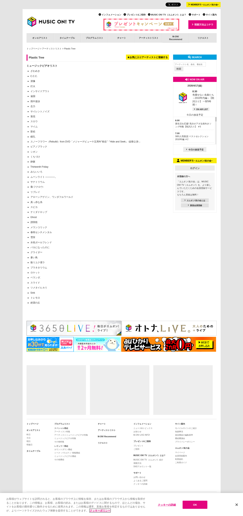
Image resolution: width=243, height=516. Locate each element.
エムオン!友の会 (182, 448)
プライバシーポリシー (185, 442)
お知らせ (137, 431)
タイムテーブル (67, 38)
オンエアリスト (40, 38)
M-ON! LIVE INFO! (141, 435)
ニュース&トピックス (143, 428)
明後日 (29, 445)
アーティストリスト (148, 38)
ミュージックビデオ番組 (65, 456)
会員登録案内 (181, 456)
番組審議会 (180, 438)
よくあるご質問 (140, 480)
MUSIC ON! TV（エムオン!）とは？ (168, 14)
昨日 (28, 434)
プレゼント (138, 446)
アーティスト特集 (62, 431)
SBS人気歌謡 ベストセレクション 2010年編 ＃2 (192, 136)
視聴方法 (137, 463)
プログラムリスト (94, 38)
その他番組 (59, 459)
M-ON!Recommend (175, 37)
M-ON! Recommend (107, 436)
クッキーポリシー (100, 512)
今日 (28, 438)
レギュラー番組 (61, 446)
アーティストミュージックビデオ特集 (71, 435)
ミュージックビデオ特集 (65, 438)
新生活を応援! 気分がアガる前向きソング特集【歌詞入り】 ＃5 (193, 123)
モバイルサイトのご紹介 (186, 428)
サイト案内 (211, 14)
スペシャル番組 (61, 428)
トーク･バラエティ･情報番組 (67, 453)
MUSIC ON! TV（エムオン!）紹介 (148, 460)
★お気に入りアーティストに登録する (147, 57)
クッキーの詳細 (140, 484)
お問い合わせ (139, 477)
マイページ (180, 452)
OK (195, 506)
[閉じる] (236, 507)
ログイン (195, 168)
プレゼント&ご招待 (136, 14)
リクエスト (203, 38)
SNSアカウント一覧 (142, 466)
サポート (196, 14)
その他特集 (59, 442)
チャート (121, 38)
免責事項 (179, 431)
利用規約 (179, 459)
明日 (28, 441)
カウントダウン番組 (63, 449)
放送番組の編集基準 (184, 435)
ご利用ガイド (181, 462)
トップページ (33, 48)
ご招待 (136, 449)
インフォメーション (111, 14)
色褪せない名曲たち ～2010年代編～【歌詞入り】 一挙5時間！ (203, 98)
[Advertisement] (56, 390)
